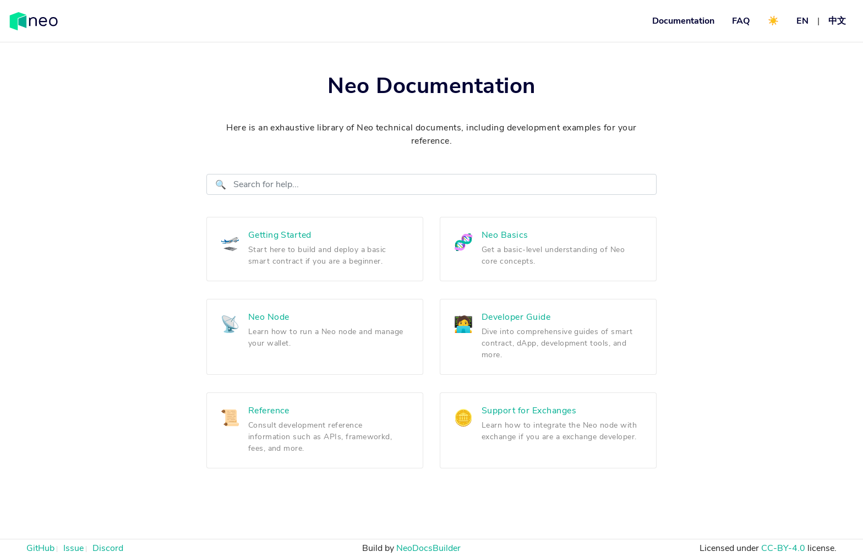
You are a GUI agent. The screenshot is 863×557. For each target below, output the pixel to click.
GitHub (40, 548)
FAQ (741, 21)
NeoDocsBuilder (428, 548)
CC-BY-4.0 (783, 548)
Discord (107, 548)
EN (802, 21)
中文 (837, 21)
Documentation (683, 21)
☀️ (773, 21)
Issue (73, 548)
